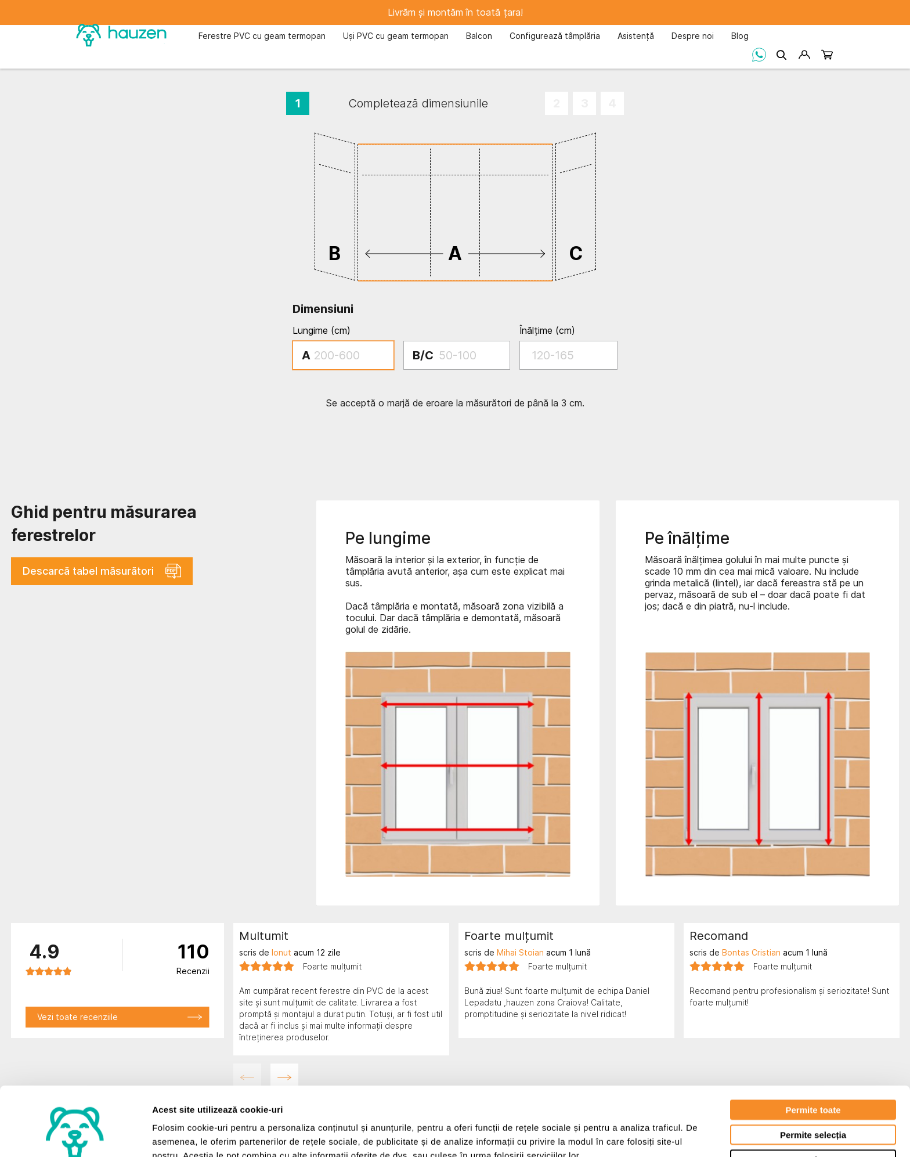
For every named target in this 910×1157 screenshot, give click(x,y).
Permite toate (812, 1050)
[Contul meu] (804, 54)
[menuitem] (262, 37)
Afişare (580, 1134)
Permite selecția (813, 1075)
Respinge (813, 1100)
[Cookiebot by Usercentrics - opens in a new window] (75, 1134)
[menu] (473, 35)
